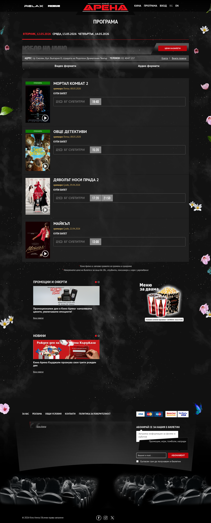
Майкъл (61, 223)
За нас (25, 413)
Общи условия (53, 413)
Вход (163, 5)
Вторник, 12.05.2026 (37, 34)
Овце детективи (70, 131)
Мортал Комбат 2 (70, 83)
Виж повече (38, 318)
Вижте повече (179, 58)
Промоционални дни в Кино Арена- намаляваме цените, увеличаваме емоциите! (62, 310)
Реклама (37, 413)
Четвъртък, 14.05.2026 (93, 34)
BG (171, 5)
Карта (165, 58)
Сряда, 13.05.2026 (65, 34)
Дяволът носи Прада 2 (76, 180)
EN (177, 5)
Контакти (70, 413)
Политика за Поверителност (94, 413)
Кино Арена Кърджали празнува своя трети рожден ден (64, 364)
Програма (150, 5)
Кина (137, 5)
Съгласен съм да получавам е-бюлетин (160, 461)
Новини (39, 336)
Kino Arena (41, 426)
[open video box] (45, 118)
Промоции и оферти (50, 282)
